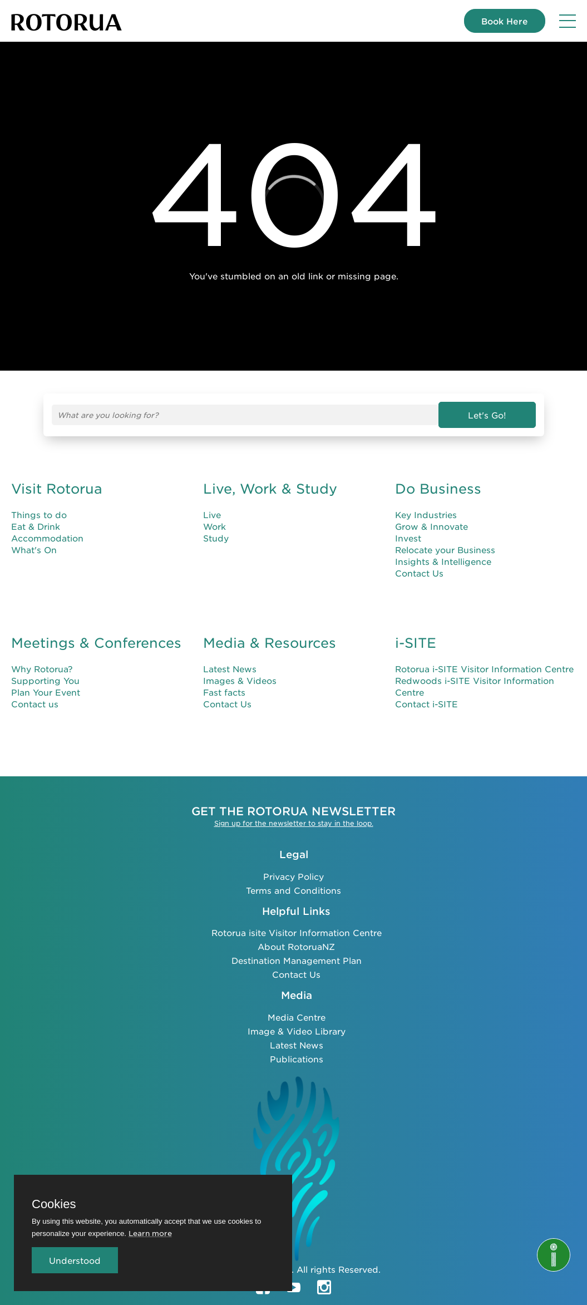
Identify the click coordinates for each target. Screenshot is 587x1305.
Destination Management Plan (296, 960)
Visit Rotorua (56, 488)
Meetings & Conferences (96, 643)
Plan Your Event (45, 692)
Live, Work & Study (270, 488)
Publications (296, 1058)
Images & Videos (240, 680)
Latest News (229, 668)
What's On (34, 549)
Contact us (34, 703)
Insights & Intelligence (443, 561)
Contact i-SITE (426, 703)
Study (216, 538)
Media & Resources (269, 643)
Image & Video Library (297, 1031)
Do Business (438, 488)
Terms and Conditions (293, 890)
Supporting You (45, 680)
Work (214, 526)
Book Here (504, 21)
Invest (408, 538)
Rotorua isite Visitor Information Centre (296, 932)
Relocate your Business (445, 549)
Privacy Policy (293, 876)
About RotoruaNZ (296, 946)
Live (212, 514)
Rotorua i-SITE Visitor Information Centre (484, 668)
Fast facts (224, 692)
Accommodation (47, 538)
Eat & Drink (35, 526)
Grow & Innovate (431, 526)
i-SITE (415, 643)
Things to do (39, 514)
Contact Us (419, 573)
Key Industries (426, 514)
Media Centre (296, 1017)
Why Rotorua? (42, 668)
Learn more (150, 1233)
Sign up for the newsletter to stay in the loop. (293, 823)
